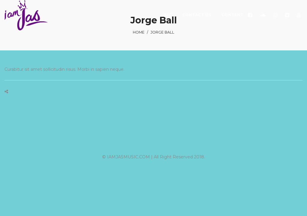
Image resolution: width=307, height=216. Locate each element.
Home (139, 32)
